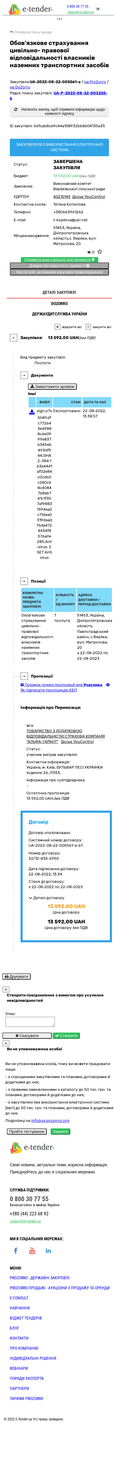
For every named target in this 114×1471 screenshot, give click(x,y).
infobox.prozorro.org (50, 1122)
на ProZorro (95, 82)
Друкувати (16, 976)
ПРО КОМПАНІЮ (24, 1350)
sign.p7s (44, 411)
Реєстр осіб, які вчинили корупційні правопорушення (59, 272)
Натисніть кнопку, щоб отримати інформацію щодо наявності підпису (59, 111)
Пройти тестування (26, 1133)
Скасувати (27, 1037)
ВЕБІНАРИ (19, 1370)
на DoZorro (20, 87)
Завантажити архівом (52, 386)
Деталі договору (47, 898)
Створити (66, 1037)
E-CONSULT (19, 1299)
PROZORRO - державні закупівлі (40, 1279)
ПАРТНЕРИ (19, 1390)
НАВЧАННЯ (20, 1309)
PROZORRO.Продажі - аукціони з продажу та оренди (60, 1289)
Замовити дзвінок (80, 12)
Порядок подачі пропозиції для (61, 685)
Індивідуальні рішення (33, 1360)
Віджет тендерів (26, 1319)
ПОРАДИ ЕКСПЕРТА (27, 1380)
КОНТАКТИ (19, 1340)
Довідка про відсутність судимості (59, 266)
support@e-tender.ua (25, 1223)
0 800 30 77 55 (77, 6)
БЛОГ (14, 1330)
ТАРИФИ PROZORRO (26, 1400)
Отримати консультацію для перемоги (59, 260)
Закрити (60, 1133)
